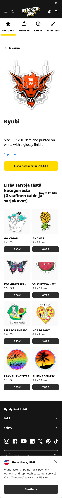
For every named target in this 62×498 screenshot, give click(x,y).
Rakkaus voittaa (16, 376)
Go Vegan (11, 238)
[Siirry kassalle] (56, 12)
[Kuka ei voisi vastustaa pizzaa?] (45, 313)
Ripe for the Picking (17, 330)
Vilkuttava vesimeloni (45, 284)
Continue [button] (31, 489)
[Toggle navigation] (6, 12)
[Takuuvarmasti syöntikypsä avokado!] (17, 313)
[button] (31, 166)
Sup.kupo (10, 154)
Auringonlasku (44, 376)
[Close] (56, 461)
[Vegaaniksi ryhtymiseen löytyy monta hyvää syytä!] (17, 221)
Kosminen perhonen (17, 284)
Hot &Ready (41, 330)
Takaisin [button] (12, 48)
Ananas (38, 238)
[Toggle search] (12, 12)
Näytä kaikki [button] (51, 193)
